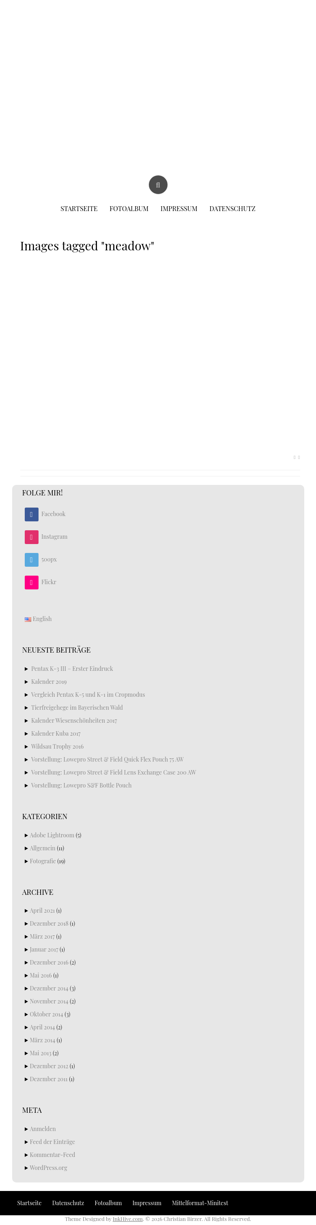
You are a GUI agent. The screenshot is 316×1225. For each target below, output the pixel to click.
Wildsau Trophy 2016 (57, 746)
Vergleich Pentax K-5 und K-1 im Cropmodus (88, 694)
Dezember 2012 (49, 1066)
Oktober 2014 (46, 1014)
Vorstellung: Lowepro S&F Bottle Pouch (81, 785)
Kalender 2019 (49, 681)
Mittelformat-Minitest (200, 1203)
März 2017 (42, 936)
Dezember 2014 (49, 988)
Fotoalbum (129, 208)
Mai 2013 (41, 1053)
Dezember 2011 (49, 1079)
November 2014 (49, 1001)
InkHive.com (128, 1218)
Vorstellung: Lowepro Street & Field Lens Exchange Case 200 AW (113, 772)
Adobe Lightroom (52, 835)
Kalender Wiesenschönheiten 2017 (74, 720)
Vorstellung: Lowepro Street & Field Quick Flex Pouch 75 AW (107, 759)
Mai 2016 (41, 975)
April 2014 (42, 1027)
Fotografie (43, 861)
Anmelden (43, 1129)
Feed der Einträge (52, 1142)
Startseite (78, 208)
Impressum (179, 208)
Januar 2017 (44, 949)
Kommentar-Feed (52, 1155)
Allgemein (43, 848)
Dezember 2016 (49, 962)
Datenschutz (232, 208)
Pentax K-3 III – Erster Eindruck (72, 668)
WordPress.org (48, 1168)
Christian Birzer (158, 27)
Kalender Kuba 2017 (56, 733)
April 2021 (42, 910)
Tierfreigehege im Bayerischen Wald (77, 707)
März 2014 (43, 1040)
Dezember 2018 (49, 923)
